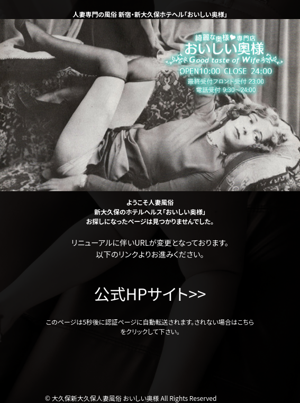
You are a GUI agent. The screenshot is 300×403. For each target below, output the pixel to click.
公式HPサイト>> (150, 293)
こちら (246, 321)
